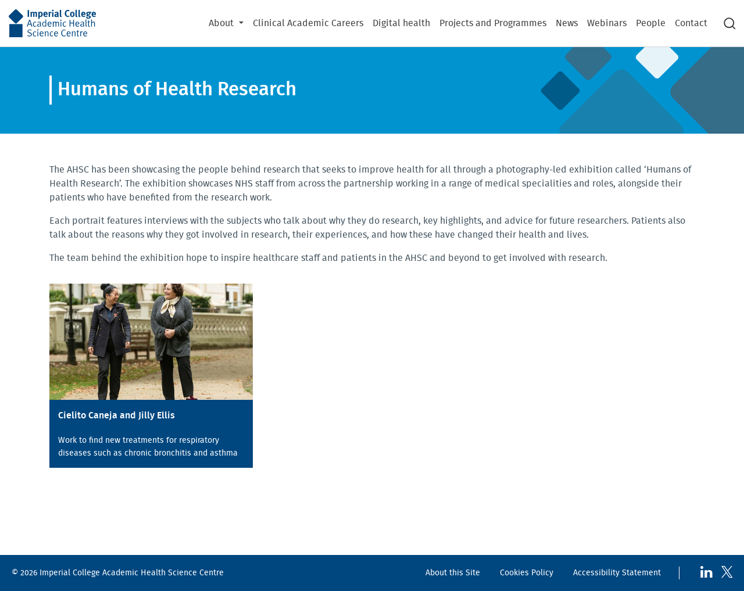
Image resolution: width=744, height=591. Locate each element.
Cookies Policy (526, 572)
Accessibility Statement (617, 572)
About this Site (452, 572)
